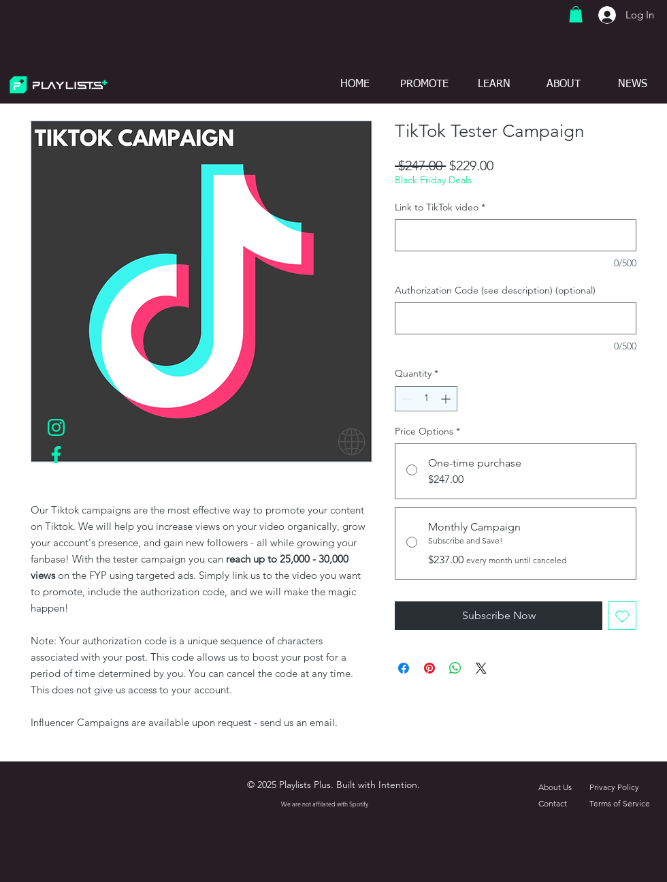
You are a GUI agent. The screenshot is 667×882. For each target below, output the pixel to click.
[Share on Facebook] (403, 668)
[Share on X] (481, 668)
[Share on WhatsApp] (455, 668)
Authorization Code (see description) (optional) (495, 290)
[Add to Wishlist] (622, 615)
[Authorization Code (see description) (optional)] (515, 318)
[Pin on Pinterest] (429, 668)
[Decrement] (405, 399)
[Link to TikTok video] (515, 235)
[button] (576, 14)
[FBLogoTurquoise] (56, 454)
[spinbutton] (426, 399)
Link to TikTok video (440, 207)
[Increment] (446, 399)
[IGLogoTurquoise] (56, 427)
